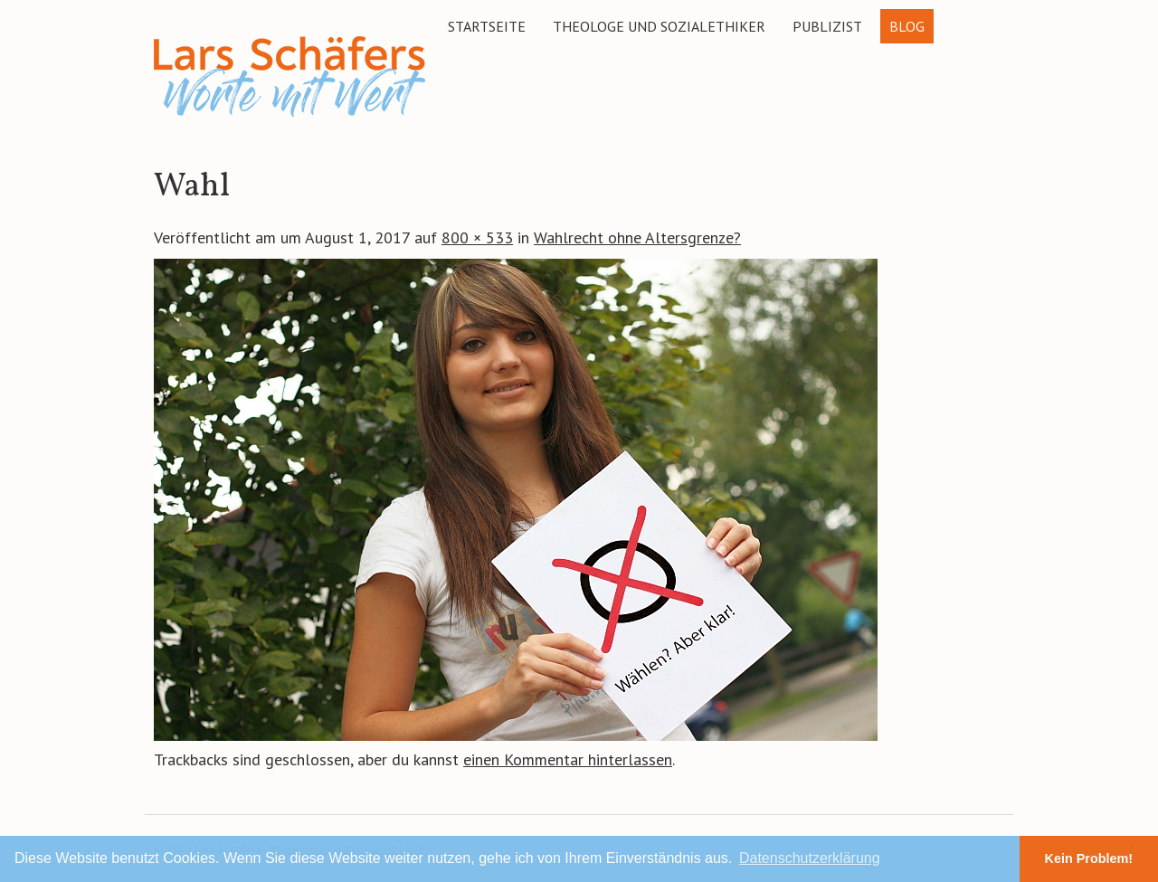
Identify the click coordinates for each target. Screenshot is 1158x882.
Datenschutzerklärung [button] (809, 858)
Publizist (827, 26)
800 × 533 (477, 237)
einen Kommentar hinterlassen (567, 759)
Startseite (487, 26)
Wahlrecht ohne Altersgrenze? (637, 237)
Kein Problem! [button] (1089, 858)
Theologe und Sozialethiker (659, 26)
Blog (907, 26)
